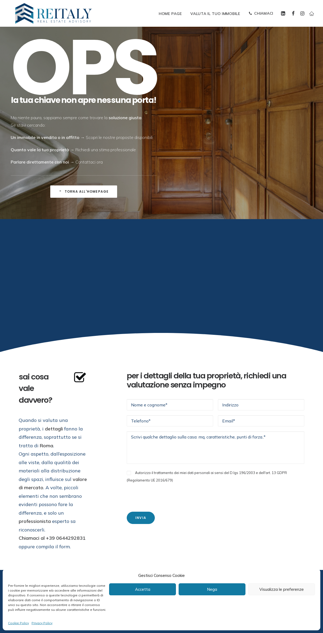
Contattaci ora (89, 162)
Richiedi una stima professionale (105, 149)
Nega (212, 589)
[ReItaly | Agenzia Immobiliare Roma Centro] (53, 13)
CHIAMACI (263, 13)
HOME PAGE (170, 13)
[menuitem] (170, 13)
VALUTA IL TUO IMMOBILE (215, 13)
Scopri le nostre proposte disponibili (119, 137)
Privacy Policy (42, 623)
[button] (283, 13)
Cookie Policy (18, 623)
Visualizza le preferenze (281, 589)
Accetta (142, 589)
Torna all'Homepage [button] (84, 191)
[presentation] (167, 494)
